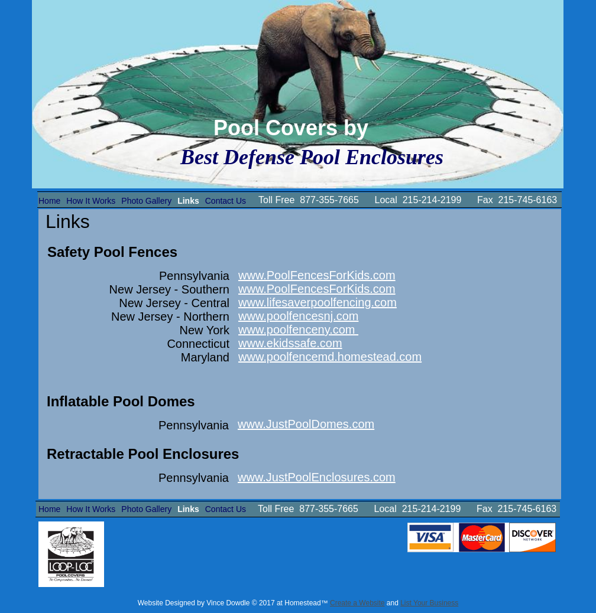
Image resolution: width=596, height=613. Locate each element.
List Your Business (429, 603)
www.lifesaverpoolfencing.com (317, 302)
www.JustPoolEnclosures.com (317, 477)
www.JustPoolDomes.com (306, 424)
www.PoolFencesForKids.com (317, 275)
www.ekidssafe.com (290, 343)
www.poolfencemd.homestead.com (330, 356)
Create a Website (357, 603)
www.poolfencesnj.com (298, 315)
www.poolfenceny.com (298, 329)
